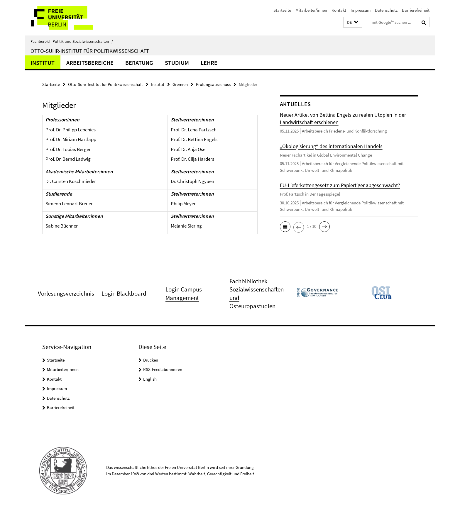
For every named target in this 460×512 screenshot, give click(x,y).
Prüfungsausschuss (213, 84)
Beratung (139, 62)
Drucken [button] (150, 360)
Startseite (282, 10)
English (150, 379)
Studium (177, 62)
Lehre (209, 62)
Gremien (180, 84)
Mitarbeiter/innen (311, 10)
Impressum (361, 10)
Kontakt (339, 10)
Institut (43, 62)
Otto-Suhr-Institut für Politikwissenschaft (90, 50)
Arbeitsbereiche (90, 62)
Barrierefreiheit (415, 10)
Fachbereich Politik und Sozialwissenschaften (72, 41)
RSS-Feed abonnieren (162, 369)
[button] (352, 22)
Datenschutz (386, 10)
